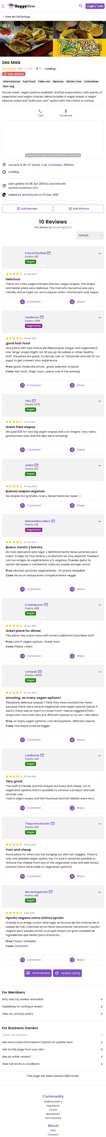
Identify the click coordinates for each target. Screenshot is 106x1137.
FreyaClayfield (35, 253)
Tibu (28, 401)
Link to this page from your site (53, 1049)
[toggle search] (81, 6)
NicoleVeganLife (62, 227)
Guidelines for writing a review (53, 1007)
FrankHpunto (34, 605)
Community (53, 1096)
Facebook (65, 115)
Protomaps (40, 155)
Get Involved (53, 1118)
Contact (53, 1134)
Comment (30, 301)
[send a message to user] (49, 253)
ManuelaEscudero (37, 521)
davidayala (58, 184)
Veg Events (53, 1105)
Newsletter (53, 1114)
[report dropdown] (100, 253)
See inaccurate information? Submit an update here (53, 1042)
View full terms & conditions (53, 1064)
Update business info (23, 188)
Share (77, 301)
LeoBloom (32, 317)
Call (40, 115)
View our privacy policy (53, 1014)
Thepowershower (37, 824)
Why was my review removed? (53, 999)
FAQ (53, 1130)
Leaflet (29, 155)
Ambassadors (53, 1101)
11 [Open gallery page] (6, 26)
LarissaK (31, 672)
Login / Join (95, 6)
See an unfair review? (53, 1057)
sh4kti (29, 465)
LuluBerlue (32, 755)
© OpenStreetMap (57, 155)
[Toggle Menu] (3, 6)
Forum (53, 1110)
